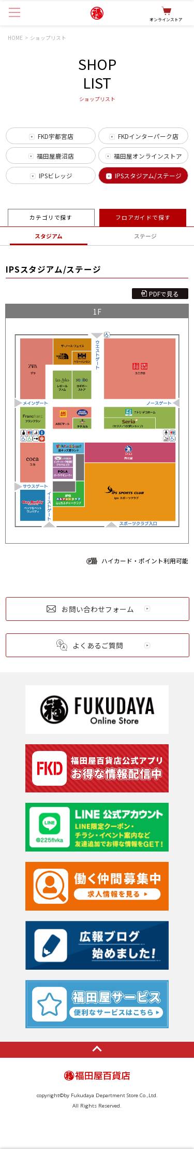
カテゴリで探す (50, 217)
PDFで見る (164, 293)
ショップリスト (48, 37)
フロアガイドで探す (143, 217)
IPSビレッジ (55, 175)
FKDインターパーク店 (148, 136)
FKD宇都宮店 (55, 136)
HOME (15, 37)
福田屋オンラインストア (148, 155)
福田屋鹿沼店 (55, 155)
